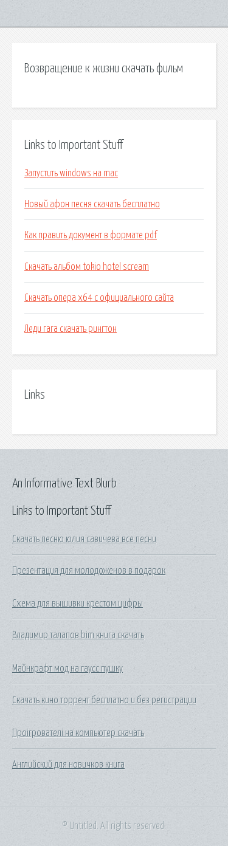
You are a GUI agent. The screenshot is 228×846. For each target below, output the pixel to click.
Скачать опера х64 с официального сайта (99, 298)
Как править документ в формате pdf (90, 235)
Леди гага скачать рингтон (70, 329)
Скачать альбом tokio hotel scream (86, 267)
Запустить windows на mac (71, 173)
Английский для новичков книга (68, 764)
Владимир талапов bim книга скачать (78, 635)
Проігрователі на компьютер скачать (78, 733)
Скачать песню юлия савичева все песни (84, 539)
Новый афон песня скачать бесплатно (92, 204)
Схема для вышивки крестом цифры (77, 603)
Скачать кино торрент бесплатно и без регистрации (104, 700)
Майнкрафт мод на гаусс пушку (67, 668)
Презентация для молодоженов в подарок (88, 571)
